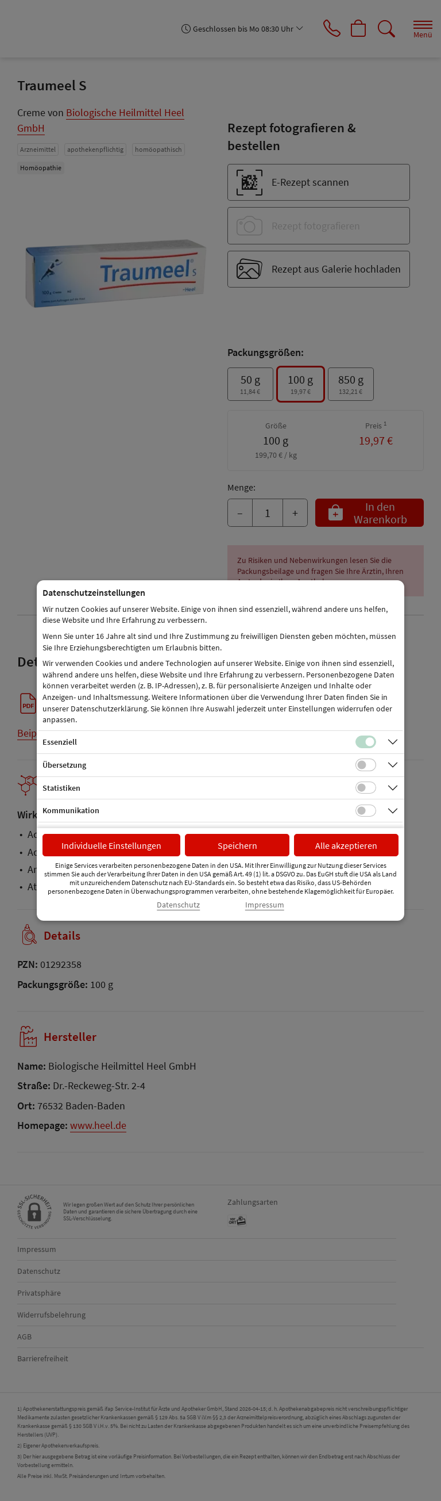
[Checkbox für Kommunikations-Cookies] (365, 811)
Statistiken (61, 788)
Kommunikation (70, 810)
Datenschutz (178, 905)
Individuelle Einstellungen (111, 845)
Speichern (237, 845)
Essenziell (59, 742)
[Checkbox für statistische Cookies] (365, 788)
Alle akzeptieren (346, 845)
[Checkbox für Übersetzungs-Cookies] (365, 765)
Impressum (264, 905)
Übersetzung (64, 765)
